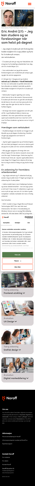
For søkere (5, 461)
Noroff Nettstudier (26, 81)
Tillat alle (18, 254)
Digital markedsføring (16, 378)
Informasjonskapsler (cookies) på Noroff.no (14, 440)
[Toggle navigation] (29, 4)
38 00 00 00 (6, 476)
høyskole (22, 415)
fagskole (28, 415)
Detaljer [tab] (17, 222)
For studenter (6, 457)
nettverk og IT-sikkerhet (9, 81)
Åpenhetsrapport (7, 444)
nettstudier (5, 417)
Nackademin (20, 419)
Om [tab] (29, 222)
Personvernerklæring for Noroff (11, 436)
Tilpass (17, 261)
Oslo (19, 417)
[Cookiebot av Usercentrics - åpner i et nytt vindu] (25, 217)
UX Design (10, 322)
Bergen (25, 417)
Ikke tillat (17, 267)
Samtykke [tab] (6, 222)
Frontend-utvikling (14, 293)
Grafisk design (12, 350)
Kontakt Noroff (6, 464)
